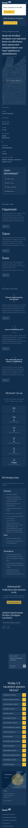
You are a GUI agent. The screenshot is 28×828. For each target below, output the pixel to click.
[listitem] (14, 651)
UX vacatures (6, 823)
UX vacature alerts (7, 826)
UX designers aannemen (9, 817)
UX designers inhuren (8, 814)
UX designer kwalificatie (9, 820)
